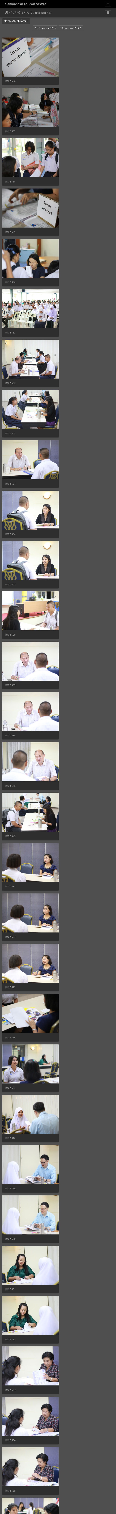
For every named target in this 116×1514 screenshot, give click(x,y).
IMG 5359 (68, 127)
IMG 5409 (68, 1238)
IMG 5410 (10, 1287)
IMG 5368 (68, 320)
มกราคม (40, 13)
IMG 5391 (10, 852)
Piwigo (63, 1507)
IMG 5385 (10, 755)
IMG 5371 (10, 417)
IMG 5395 (68, 900)
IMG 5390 (68, 804)
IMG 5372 (68, 417)
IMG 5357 (68, 79)
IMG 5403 (68, 1094)
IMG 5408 (10, 1238)
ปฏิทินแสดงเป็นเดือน (15, 20)
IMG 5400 (10, 1045)
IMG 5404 (10, 1142)
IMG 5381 (10, 658)
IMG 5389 (10, 804)
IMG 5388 (68, 755)
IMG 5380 (68, 610)
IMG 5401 (68, 1045)
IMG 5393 (10, 900)
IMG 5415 (68, 1383)
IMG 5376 (68, 514)
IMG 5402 (10, 1094)
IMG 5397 (68, 949)
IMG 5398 (10, 997)
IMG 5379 (10, 610)
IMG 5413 (68, 1335)
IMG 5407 (68, 1190)
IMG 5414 (10, 1383)
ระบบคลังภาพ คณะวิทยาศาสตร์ (25, 4)
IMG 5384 (68, 707)
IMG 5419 (68, 1480)
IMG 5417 (68, 1432)
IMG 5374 (68, 465)
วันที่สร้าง (17, 13)
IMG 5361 (68, 175)
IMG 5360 (10, 175)
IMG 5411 (68, 1287)
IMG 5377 (10, 562)
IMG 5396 (10, 949)
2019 (29, 13)
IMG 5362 (10, 224)
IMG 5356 (10, 79)
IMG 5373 (10, 465)
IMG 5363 (68, 224)
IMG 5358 (10, 127)
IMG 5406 (10, 1190)
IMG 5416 (10, 1432)
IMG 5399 (68, 997)
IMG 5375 (10, 514)
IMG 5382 (68, 658)
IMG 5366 (68, 272)
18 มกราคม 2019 (71, 28)
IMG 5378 (68, 562)
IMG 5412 (10, 1335)
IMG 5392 (68, 852)
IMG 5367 (10, 320)
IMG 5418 (10, 1480)
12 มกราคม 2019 (45, 28)
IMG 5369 (10, 369)
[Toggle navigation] (108, 4)
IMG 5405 (68, 1142)
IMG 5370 (68, 369)
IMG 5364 (10, 272)
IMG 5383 (10, 707)
